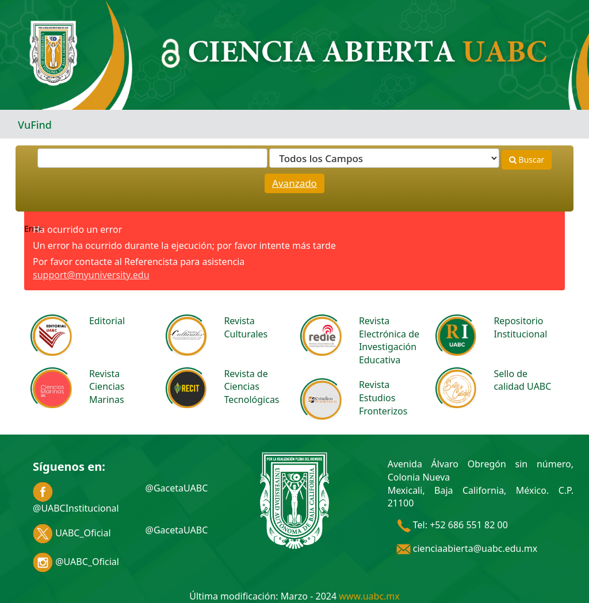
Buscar (526, 159)
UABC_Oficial (72, 533)
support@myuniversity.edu (91, 274)
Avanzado (294, 183)
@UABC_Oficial (76, 561)
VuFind (35, 125)
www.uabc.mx (369, 596)
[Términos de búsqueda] (152, 158)
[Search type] (384, 158)
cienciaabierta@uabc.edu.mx (467, 548)
